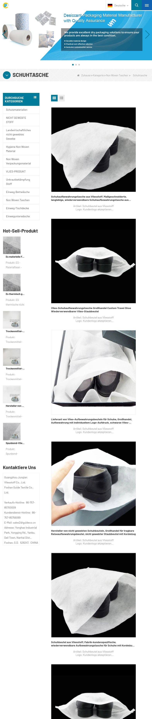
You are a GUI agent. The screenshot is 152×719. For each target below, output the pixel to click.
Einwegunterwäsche (18, 216)
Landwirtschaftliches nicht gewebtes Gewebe (18, 134)
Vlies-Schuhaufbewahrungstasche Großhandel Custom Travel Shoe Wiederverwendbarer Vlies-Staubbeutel (122, 160)
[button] (73, 64)
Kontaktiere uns (97, 584)
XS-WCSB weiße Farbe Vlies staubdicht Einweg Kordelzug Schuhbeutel (74, 528)
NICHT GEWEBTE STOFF (16, 120)
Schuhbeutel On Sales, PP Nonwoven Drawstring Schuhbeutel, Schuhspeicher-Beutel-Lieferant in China (72, 455)
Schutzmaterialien (16, 109)
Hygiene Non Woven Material (17, 149)
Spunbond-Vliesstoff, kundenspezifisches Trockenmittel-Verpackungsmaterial (15, 443)
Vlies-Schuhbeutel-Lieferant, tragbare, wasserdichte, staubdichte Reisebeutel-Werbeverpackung (125, 308)
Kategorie (98, 75)
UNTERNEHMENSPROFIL (26, 592)
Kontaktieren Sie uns (26, 600)
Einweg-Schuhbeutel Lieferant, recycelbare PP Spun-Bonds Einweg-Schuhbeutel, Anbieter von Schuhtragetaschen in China (73, 381)
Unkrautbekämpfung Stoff (18, 181)
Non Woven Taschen (117, 75)
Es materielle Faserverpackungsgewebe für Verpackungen (15, 256)
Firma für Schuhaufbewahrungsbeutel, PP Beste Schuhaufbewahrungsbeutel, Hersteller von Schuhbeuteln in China (125, 455)
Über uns (18, 584)
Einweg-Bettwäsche (18, 192)
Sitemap (16, 615)
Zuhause (84, 75)
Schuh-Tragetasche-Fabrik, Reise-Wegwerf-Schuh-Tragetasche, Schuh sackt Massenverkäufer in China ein (124, 381)
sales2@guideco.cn (94, 616)
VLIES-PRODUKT (16, 171)
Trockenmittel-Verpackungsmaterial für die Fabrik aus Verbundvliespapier (15, 331)
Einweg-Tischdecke (17, 208)
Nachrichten (20, 607)
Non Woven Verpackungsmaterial (18, 161)
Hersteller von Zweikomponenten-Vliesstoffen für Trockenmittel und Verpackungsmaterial (15, 405)
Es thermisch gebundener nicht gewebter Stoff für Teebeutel (15, 293)
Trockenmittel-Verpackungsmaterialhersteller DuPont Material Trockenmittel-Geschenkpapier (15, 368)
